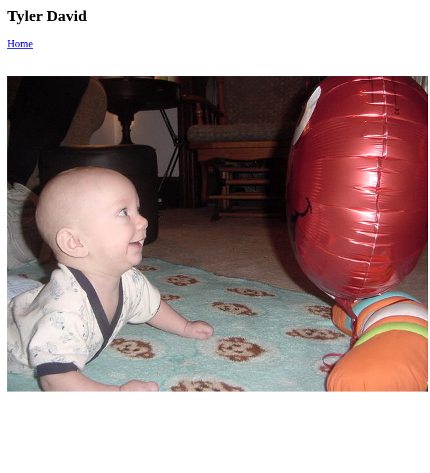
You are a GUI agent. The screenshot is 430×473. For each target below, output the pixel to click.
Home (20, 43)
